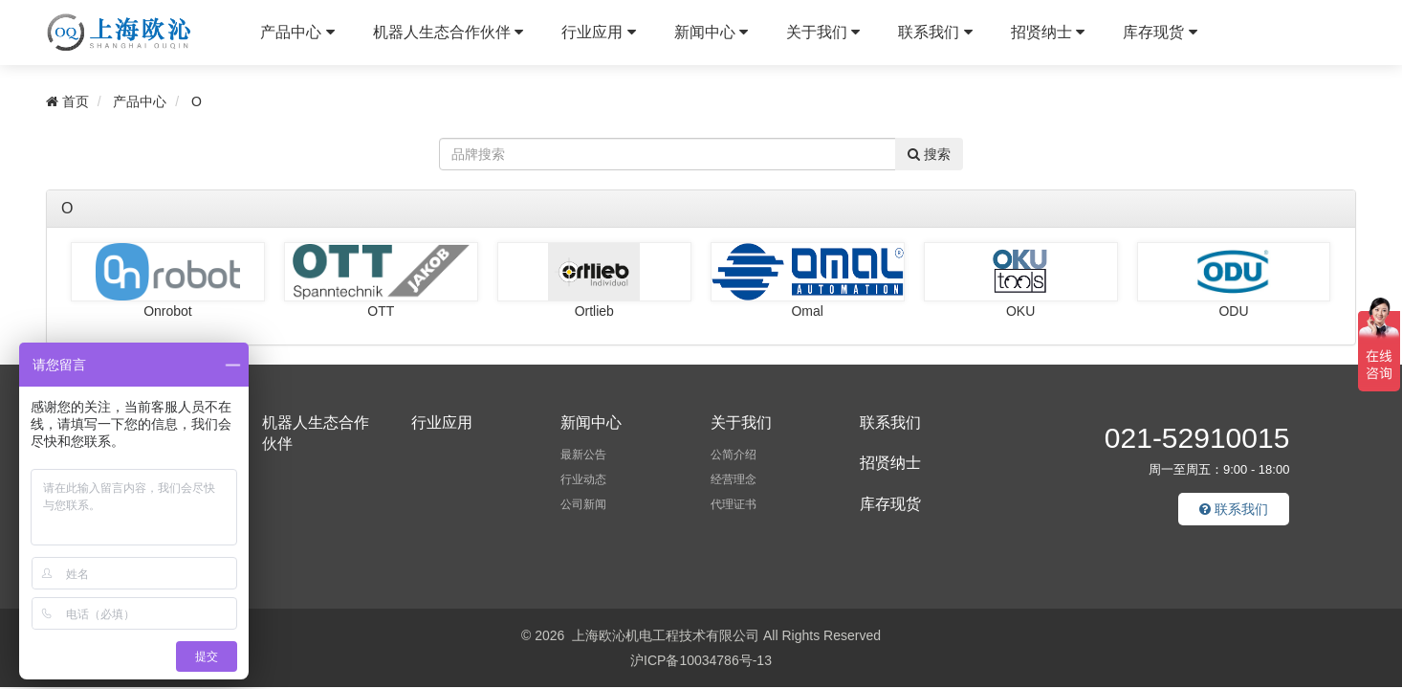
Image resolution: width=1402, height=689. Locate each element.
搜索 (929, 154)
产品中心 (297, 32)
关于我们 (823, 32)
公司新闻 (583, 504)
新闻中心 (711, 32)
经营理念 (733, 479)
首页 (67, 101)
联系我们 (935, 32)
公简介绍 (733, 454)
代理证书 (733, 504)
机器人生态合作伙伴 (448, 32)
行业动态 (583, 479)
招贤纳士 (1047, 32)
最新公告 (583, 454)
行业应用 (598, 32)
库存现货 (1159, 32)
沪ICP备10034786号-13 (701, 660)
